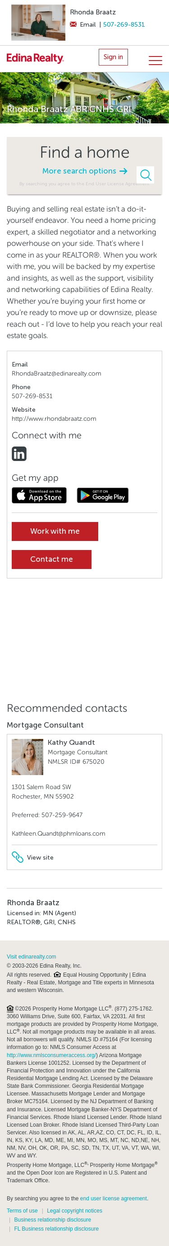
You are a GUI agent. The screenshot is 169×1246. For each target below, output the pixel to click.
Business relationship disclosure (52, 1220)
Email (83, 24)
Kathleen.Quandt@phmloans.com (58, 833)
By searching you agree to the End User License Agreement (84, 183)
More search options (84, 171)
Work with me (55, 531)
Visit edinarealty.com (31, 957)
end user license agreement (113, 1198)
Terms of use (22, 1211)
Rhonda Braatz (93, 12)
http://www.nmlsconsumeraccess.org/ (51, 1055)
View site (33, 857)
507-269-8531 (124, 24)
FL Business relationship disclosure (56, 1229)
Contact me (51, 559)
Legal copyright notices (74, 1211)
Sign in (113, 57)
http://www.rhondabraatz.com (54, 418)
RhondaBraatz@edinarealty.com (56, 373)
